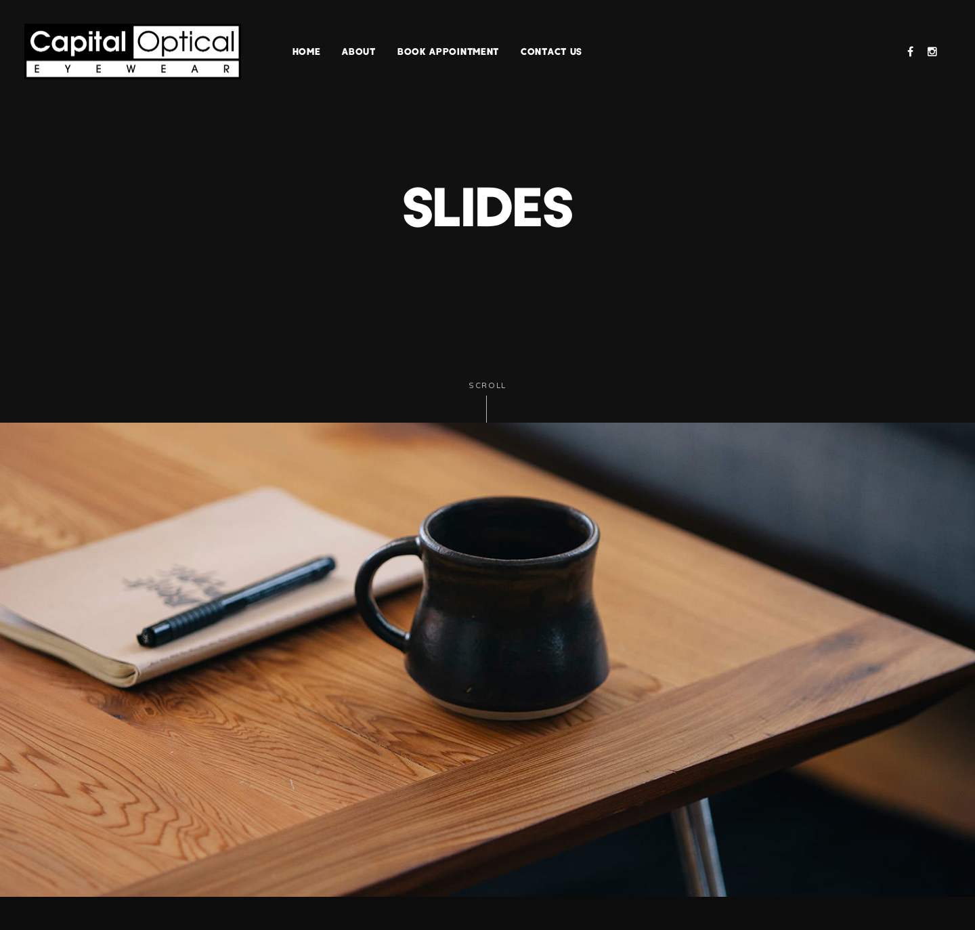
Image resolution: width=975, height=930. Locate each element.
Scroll (487, 402)
